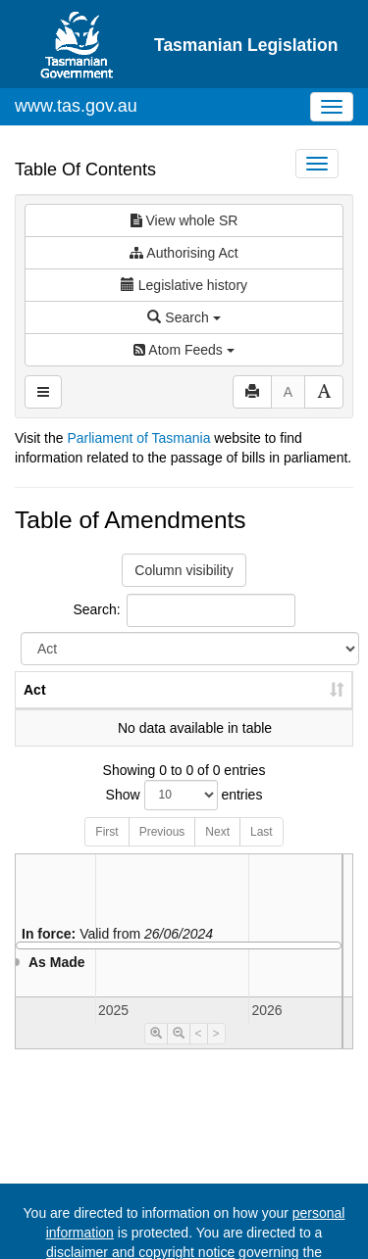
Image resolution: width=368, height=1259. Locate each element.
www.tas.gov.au (76, 106)
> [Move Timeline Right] (216, 1053)
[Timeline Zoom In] (156, 1053)
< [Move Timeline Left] (198, 1053)
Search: (183, 610)
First (106, 851)
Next (217, 851)
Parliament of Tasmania (138, 438)
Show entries (184, 814)
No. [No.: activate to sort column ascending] (95, 709)
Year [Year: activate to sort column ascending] (161, 709)
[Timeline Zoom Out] (178, 1053)
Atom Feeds (183, 350)
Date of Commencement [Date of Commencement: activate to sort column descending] (268, 699)
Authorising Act (184, 253)
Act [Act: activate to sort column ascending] (35, 709)
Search (183, 317)
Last (261, 851)
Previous (162, 851)
